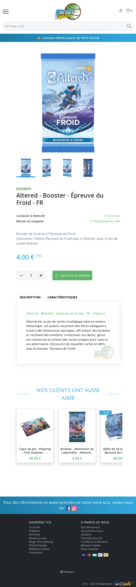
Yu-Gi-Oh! (34, 527)
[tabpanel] (68, 332)
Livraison (86, 534)
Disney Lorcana (38, 538)
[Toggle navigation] (5, 12)
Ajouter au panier (72, 275)
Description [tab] (30, 297)
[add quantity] (41, 275)
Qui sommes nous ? (92, 531)
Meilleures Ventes (39, 549)
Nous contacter (90, 549)
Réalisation (116, 584)
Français (67, 572)
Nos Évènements (90, 527)
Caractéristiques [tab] (62, 297)
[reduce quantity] (21, 275)
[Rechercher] (63, 26)
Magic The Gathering (41, 541)
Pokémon (34, 531)
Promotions (36, 552)
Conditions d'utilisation (94, 541)
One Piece (34, 534)
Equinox (23, 189)
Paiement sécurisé (91, 538)
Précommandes (38, 545)
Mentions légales (91, 545)
